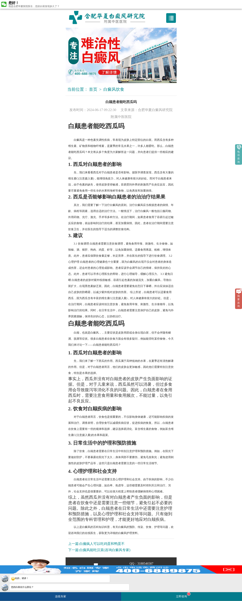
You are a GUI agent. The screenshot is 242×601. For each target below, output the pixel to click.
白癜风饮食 (113, 89)
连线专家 (60, 596)
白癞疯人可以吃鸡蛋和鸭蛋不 (102, 544)
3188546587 (145, 563)
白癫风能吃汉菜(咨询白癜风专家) (104, 550)
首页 (93, 89)
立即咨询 (183, 595)
